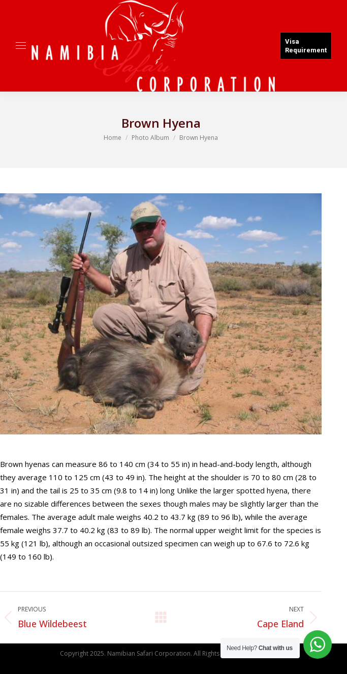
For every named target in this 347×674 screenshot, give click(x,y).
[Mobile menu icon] (20, 45)
